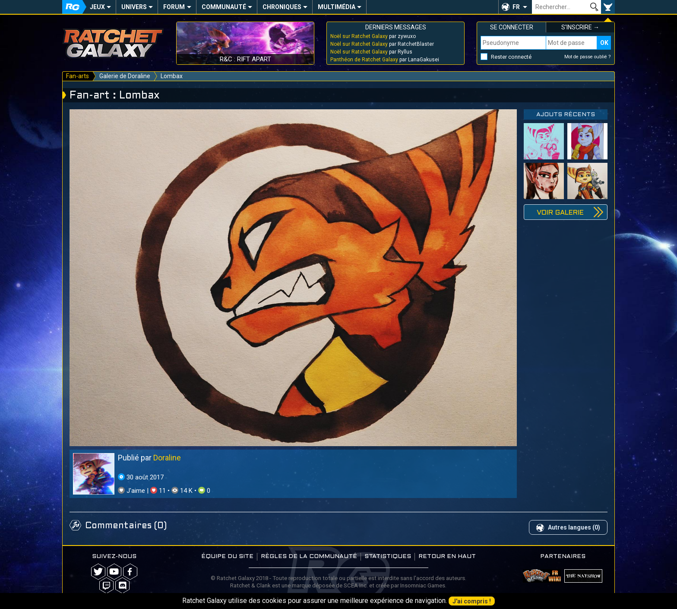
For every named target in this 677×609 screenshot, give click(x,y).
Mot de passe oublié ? (587, 57)
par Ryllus (371, 52)
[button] (515, 7)
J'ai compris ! (471, 601)
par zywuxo (373, 36)
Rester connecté (511, 57)
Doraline (167, 457)
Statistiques (387, 556)
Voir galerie (560, 212)
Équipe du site (227, 556)
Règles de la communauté (309, 556)
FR (516, 6)
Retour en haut (447, 556)
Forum (174, 6)
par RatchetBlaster (382, 44)
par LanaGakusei (384, 60)
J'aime (132, 491)
